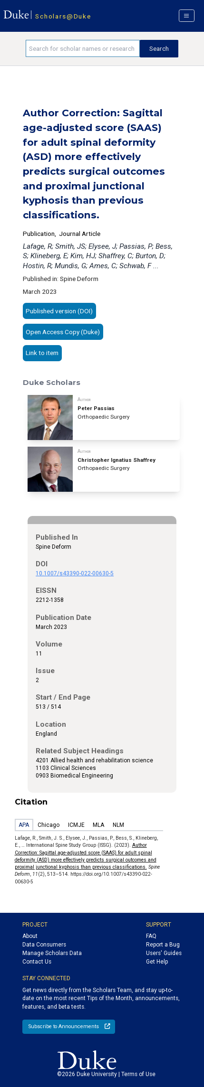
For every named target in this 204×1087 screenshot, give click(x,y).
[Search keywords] (83, 48)
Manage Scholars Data (52, 953)
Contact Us (36, 961)
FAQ (151, 936)
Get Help (157, 961)
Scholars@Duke (63, 16)
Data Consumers (44, 944)
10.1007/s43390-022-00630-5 (75, 573)
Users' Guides (164, 953)
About (30, 936)
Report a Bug (163, 944)
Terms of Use (138, 1074)
